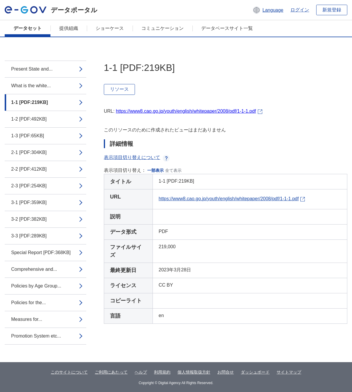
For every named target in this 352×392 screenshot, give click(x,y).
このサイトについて (69, 372)
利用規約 (162, 372)
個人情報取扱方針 (193, 372)
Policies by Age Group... (36, 285)
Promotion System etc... (36, 335)
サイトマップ (289, 372)
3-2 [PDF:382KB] (29, 219)
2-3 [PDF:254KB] (29, 185)
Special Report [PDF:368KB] (41, 252)
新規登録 (331, 9)
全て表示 (173, 170)
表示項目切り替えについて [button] (137, 157)
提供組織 (68, 28)
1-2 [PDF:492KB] (29, 119)
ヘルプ (141, 372)
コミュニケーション (162, 28)
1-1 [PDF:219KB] (29, 102)
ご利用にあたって (111, 372)
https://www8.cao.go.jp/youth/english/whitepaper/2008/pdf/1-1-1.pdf (186, 111)
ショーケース (110, 28)
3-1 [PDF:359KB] (29, 202)
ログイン (299, 9)
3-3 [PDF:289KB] (29, 235)
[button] (268, 10)
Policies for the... (28, 302)
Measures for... (26, 319)
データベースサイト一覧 (227, 28)
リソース (119, 89)
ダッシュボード (255, 372)
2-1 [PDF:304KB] (29, 152)
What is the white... (31, 85)
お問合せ (225, 372)
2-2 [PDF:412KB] (29, 169)
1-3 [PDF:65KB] (27, 135)
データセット (27, 28)
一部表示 (155, 170)
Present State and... (32, 68)
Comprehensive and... (34, 269)
